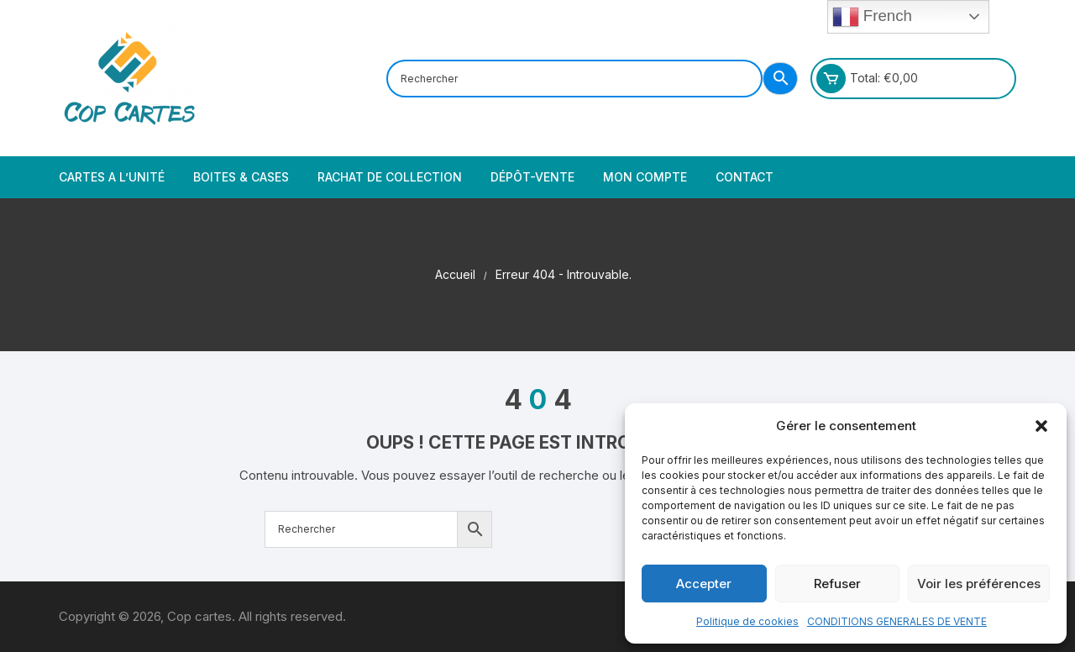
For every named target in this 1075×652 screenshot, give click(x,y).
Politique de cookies (747, 621)
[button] (1041, 426)
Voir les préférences (979, 584)
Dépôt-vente (532, 177)
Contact (744, 177)
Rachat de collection (389, 177)
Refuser (837, 584)
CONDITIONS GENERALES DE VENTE (897, 621)
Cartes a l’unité (112, 177)
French (872, 16)
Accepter (704, 584)
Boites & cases (241, 177)
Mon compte (645, 177)
